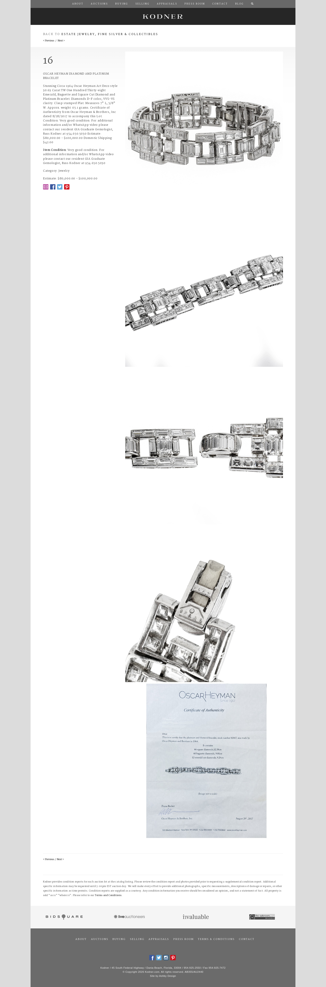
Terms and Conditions (108, 895)
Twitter (59, 187)
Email (45, 187)
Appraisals (159, 939)
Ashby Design (167, 976)
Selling (137, 939)
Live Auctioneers (130, 917)
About (81, 939)
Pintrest (67, 187)
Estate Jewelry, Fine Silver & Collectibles (109, 34)
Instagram (166, 957)
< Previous (48, 41)
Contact (246, 939)
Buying (119, 939)
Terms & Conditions (216, 939)
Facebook (52, 187)
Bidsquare (63, 917)
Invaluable (196, 917)
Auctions (99, 939)
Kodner (163, 16)
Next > (61, 41)
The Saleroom (262, 917)
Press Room (183, 939)
